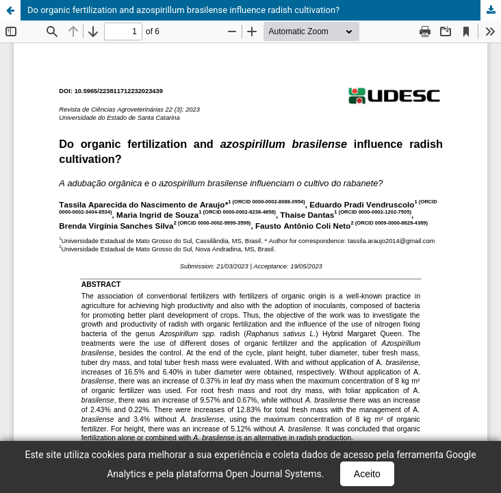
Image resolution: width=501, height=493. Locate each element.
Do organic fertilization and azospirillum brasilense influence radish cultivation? (183, 10)
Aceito (367, 473)
